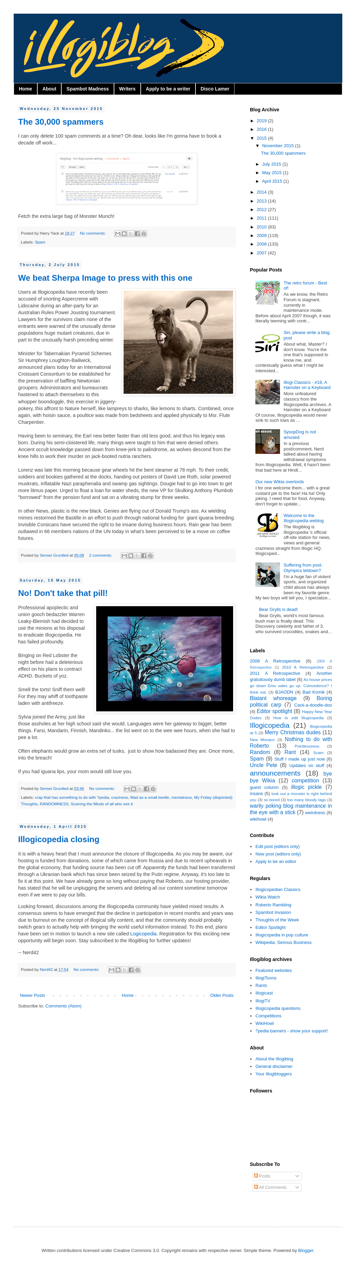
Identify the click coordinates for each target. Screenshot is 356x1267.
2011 (262, 218)
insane (256, 793)
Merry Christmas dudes (293, 732)
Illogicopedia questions (278, 1008)
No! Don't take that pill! (63, 593)
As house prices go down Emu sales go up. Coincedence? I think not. (291, 685)
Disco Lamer (215, 89)
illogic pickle (306, 787)
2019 (262, 120)
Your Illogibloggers (273, 1073)
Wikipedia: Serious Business (283, 942)
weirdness (315, 812)
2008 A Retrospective (275, 661)
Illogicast (264, 992)
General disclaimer (273, 1066)
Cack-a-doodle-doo (313, 705)
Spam (40, 242)
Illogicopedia (270, 725)
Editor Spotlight (270, 927)
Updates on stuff (306, 765)
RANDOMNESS (54, 804)
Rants (261, 985)
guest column (264, 787)
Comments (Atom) (63, 1005)
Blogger (305, 1250)
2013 (262, 201)
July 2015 (272, 164)
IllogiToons (265, 977)
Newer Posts (32, 995)
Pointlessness (307, 746)
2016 (262, 129)
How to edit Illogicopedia (298, 717)
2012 (262, 209)
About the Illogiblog (274, 1058)
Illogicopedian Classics (278, 889)
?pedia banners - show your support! (291, 1030)
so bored (272, 799)
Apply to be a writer (168, 89)
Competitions (268, 1015)
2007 (262, 252)
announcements (275, 773)
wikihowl (258, 819)
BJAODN (284, 692)
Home (25, 89)
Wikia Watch (267, 897)
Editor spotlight (274, 711)
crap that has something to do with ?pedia (72, 797)
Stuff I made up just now (300, 759)
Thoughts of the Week (277, 919)
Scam (318, 752)
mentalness (181, 797)
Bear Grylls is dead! (278, 609)
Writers (127, 89)
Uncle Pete (263, 765)
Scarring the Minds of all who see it (102, 804)
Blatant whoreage (273, 698)
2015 (262, 138)
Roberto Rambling (273, 904)
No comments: (93, 233)
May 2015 (272, 172)
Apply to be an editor (275, 861)
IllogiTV (262, 1000)
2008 (262, 244)
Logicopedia (143, 933)
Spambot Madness (87, 89)
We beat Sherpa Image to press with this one (105, 277)
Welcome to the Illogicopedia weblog (303, 518)
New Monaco (262, 739)
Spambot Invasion (273, 912)
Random (260, 752)
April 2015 (272, 181)
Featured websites (273, 970)
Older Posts (221, 995)
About (49, 89)
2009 (262, 235)
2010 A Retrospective (303, 667)
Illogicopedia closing (58, 839)
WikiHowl (264, 1023)
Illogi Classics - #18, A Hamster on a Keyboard (306, 385)
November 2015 (278, 145)
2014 (262, 192)
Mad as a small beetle (149, 797)
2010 (262, 226)
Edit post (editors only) (277, 846)
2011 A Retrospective (275, 673)
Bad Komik (314, 692)
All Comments (270, 1187)
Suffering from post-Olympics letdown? (302, 567)
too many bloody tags (306, 799)
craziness (119, 797)
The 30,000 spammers (60, 121)
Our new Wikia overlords (279, 481)
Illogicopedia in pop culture (281, 934)
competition (305, 780)
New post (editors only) (278, 854)
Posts (262, 1176)
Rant (290, 752)
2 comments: (101, 555)
